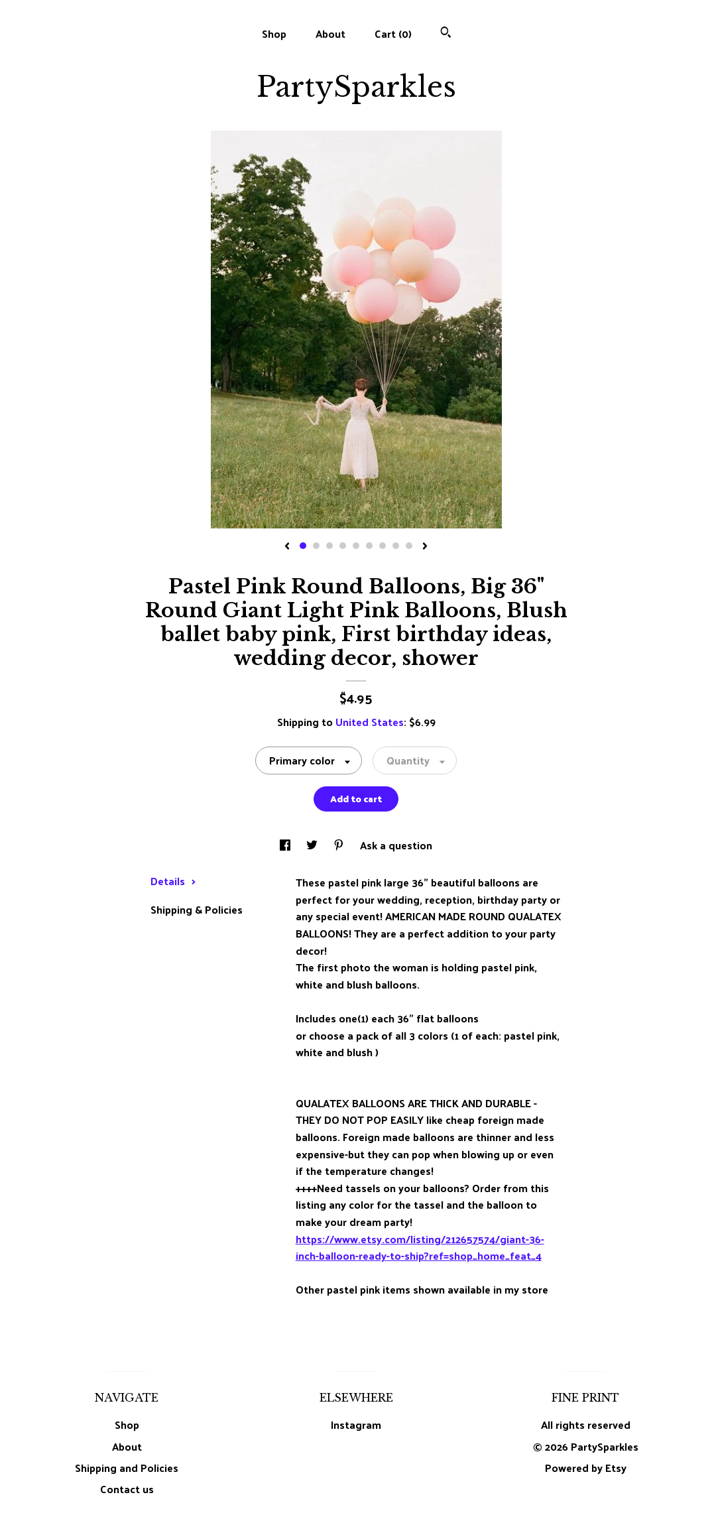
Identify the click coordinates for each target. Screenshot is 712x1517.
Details (173, 880)
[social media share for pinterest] (340, 845)
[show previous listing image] (287, 547)
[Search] (446, 33)
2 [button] (316, 545)
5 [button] (356, 545)
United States (369, 721)
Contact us (127, 1489)
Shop (274, 33)
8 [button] (395, 545)
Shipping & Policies (196, 909)
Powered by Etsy (585, 1467)
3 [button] (329, 545)
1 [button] (303, 545)
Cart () (393, 33)
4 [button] (342, 545)
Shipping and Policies (126, 1467)
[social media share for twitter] (313, 845)
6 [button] (369, 545)
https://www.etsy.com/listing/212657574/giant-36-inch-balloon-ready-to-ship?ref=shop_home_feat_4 (420, 1247)
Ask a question (396, 845)
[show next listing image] (425, 547)
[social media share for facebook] (286, 845)
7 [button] (382, 545)
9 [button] (409, 545)
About (330, 33)
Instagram (356, 1424)
